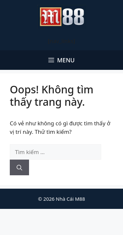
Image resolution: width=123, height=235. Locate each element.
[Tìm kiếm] (19, 167)
